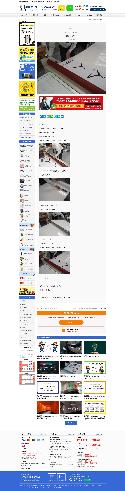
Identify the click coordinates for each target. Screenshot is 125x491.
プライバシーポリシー (26, 324)
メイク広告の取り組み (26, 317)
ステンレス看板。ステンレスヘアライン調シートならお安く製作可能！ (70, 417)
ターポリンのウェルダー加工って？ (92, 356)
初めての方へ (24, 15)
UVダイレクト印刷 (26, 150)
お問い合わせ (100, 15)
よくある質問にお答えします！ (49, 308)
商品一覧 (35, 15)
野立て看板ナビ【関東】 (83, 486)
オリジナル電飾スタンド (25, 259)
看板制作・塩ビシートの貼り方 (67, 376)
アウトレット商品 (26, 283)
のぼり (23, 221)
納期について (97, 9)
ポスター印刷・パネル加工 (25, 216)
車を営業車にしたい (25, 130)
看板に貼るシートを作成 (26, 117)
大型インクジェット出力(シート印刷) (26, 146)
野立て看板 (24, 191)
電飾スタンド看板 (26, 254)
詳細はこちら (43, 434)
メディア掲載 (24, 334)
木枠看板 (24, 196)
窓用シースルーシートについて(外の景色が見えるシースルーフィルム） (70, 397)
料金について (57, 15)
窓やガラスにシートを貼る (27, 124)
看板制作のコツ (24, 310)
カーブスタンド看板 (26, 269)
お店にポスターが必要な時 (27, 137)
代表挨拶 (23, 304)
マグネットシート (26, 171)
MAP (89, 476)
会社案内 (89, 15)
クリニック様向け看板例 (26, 127)
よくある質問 (67, 15)
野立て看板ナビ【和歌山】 (52, 486)
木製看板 (24, 201)
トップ (90, 19)
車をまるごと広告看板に (26, 133)
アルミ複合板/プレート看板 (25, 160)
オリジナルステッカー (24, 211)
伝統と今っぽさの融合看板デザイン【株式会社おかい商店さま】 (47, 397)
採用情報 (23, 327)
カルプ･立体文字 (26, 229)
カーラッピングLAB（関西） (52, 487)
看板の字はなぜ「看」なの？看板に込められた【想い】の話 (94, 377)
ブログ (78, 15)
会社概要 (23, 301)
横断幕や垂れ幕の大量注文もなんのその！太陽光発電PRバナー (86, 308)
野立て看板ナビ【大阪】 (68, 486)
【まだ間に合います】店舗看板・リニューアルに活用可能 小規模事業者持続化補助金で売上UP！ (94, 418)
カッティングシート (26, 239)
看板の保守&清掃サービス (27, 340)
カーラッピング (25, 278)
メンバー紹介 (24, 307)
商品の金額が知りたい (73, 317)
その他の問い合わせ (89, 317)
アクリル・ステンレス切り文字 (26, 245)
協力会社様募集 (24, 343)
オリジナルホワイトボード (25, 176)
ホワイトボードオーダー (36, 487)
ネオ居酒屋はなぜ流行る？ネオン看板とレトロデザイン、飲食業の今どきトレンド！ (47, 377)
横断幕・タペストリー (25, 156)
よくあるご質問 (52, 480)
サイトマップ (24, 320)
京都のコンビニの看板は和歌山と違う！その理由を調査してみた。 (47, 417)
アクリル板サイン (26, 181)
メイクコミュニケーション (27, 314)
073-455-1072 (48, 7)
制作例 (46, 15)
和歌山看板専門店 (96, 486)
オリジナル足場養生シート (25, 166)
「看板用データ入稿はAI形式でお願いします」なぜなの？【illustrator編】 (48, 357)
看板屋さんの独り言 (96, 19)
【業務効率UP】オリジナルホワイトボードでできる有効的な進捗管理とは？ (94, 397)
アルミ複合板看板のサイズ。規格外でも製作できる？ (70, 357)
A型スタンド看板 (26, 264)
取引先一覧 (23, 337)
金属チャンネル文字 (26, 235)
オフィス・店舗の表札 (26, 120)
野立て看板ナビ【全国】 (36, 486)
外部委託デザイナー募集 (26, 330)
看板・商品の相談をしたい (55, 317)
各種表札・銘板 (25, 206)
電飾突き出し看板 (26, 186)
